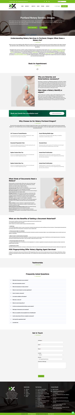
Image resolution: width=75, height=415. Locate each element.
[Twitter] (47, 1)
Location (39, 353)
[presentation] (46, 373)
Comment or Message (42, 361)
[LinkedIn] (49, 1)
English (59, 1)
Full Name (40, 340)
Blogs (38, 6)
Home (22, 6)
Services (27, 6)
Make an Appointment (56, 113)
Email (39, 344)
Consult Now (41, 376)
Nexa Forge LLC (51, 413)
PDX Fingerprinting (32, 413)
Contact (48, 6)
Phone (39, 348)
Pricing (43, 6)
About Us (33, 6)
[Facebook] (44, 1)
